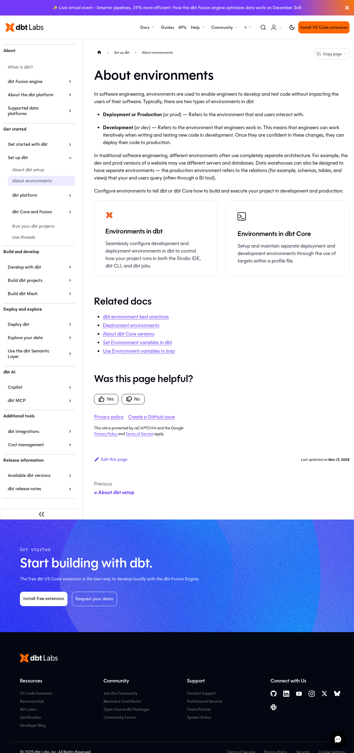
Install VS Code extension (323, 27)
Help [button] (195, 27)
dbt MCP (16, 400)
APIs (182, 27)
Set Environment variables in (137, 342)
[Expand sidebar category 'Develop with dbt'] (70, 267)
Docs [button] (144, 27)
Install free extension (43, 598)
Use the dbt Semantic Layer (29, 354)
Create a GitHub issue (151, 416)
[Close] (347, 7)
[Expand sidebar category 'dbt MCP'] (70, 400)
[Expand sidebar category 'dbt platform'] (70, 195)
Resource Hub (32, 701)
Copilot (15, 387)
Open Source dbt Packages (126, 709)
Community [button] (222, 27)
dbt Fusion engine (25, 81)
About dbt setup (28, 170)
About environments (32, 181)
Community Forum (119, 717)
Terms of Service (139, 434)
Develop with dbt (24, 267)
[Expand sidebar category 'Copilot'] (70, 387)
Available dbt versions (29, 475)
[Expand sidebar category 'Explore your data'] (70, 338)
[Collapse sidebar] (41, 514)
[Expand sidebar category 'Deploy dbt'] (70, 324)
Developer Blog (33, 725)
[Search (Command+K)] (263, 27)
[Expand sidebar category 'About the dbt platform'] (70, 95)
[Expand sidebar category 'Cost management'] (70, 445)
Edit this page (110, 459)
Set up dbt (18, 157)
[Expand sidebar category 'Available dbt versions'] (70, 475)
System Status (199, 717)
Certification (30, 717)
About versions (128, 333)
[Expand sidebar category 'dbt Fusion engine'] (70, 82)
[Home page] (99, 52)
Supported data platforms (23, 111)
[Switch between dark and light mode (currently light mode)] (292, 27)
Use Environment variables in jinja (139, 351)
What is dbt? (20, 67)
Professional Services (204, 701)
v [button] (245, 27)
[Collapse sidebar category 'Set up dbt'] (70, 158)
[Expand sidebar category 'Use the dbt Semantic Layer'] (70, 354)
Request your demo (94, 599)
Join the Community (120, 693)
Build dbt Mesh (23, 293)
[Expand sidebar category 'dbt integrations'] (70, 431)
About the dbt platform (30, 95)
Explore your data (25, 337)
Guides (167, 27)
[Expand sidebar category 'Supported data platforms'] (70, 111)
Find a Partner (199, 709)
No (133, 399)
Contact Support (201, 693)
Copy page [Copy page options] (331, 54)
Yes (106, 399)
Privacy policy (109, 416)
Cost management (26, 445)
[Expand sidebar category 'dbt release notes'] (70, 489)
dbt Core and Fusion (32, 212)
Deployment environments (131, 325)
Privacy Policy (105, 434)
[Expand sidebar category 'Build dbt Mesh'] (70, 294)
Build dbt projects (25, 280)
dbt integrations (23, 431)
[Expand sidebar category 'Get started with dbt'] (70, 144)
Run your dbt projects (33, 226)
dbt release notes (24, 488)
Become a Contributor (122, 701)
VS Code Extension (36, 693)
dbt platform (24, 195)
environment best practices (136, 316)
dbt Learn (28, 709)
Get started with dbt (28, 144)
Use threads (23, 237)
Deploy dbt (18, 324)
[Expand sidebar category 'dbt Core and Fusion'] (70, 212)
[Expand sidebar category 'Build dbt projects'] (70, 280)
